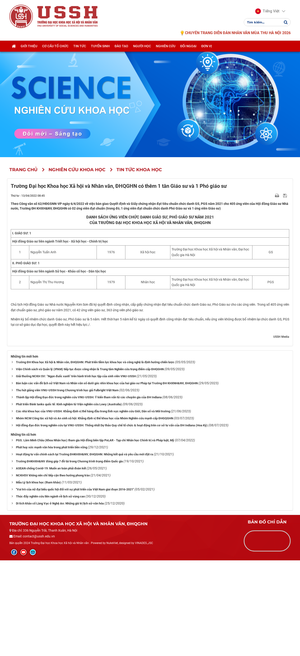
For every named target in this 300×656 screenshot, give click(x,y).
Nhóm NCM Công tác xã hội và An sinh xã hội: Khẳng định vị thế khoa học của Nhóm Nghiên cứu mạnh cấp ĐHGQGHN (94, 514)
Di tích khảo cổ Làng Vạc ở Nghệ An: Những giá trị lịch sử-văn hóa (60, 599)
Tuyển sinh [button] (100, 46)
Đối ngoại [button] (188, 46)
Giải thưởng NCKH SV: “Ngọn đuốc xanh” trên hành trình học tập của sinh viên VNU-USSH (76, 472)
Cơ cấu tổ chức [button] (55, 46)
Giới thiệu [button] (29, 46)
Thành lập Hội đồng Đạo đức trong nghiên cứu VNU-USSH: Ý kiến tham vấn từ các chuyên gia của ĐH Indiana (89, 493)
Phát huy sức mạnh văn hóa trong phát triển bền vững (51, 543)
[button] (267, 11)
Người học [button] (142, 46)
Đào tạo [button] (121, 46)
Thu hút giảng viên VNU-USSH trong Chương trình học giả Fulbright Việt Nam (67, 486)
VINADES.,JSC (144, 638)
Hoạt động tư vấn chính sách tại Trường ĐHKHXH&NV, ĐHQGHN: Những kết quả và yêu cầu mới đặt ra (84, 550)
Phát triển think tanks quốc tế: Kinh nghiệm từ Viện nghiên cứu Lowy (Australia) (69, 500)
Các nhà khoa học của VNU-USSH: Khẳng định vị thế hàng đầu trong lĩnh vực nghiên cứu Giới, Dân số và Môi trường (93, 507)
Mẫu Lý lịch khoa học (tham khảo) (38, 578)
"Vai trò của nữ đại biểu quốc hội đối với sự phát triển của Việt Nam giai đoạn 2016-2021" (75, 585)
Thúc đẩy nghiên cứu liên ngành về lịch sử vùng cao (50, 592)
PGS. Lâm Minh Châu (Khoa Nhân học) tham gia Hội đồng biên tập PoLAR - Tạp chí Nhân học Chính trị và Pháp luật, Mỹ (95, 536)
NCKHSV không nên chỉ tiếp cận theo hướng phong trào (53, 571)
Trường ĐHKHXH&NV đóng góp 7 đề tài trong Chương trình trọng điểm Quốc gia (69, 557)
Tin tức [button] (79, 46)
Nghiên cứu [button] (165, 46)
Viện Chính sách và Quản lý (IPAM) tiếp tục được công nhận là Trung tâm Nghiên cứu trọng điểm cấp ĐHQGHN (90, 465)
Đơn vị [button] (206, 46)
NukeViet (112, 638)
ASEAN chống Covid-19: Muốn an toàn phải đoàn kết (51, 564)
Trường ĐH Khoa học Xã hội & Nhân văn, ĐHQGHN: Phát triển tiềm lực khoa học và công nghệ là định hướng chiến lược (95, 458)
